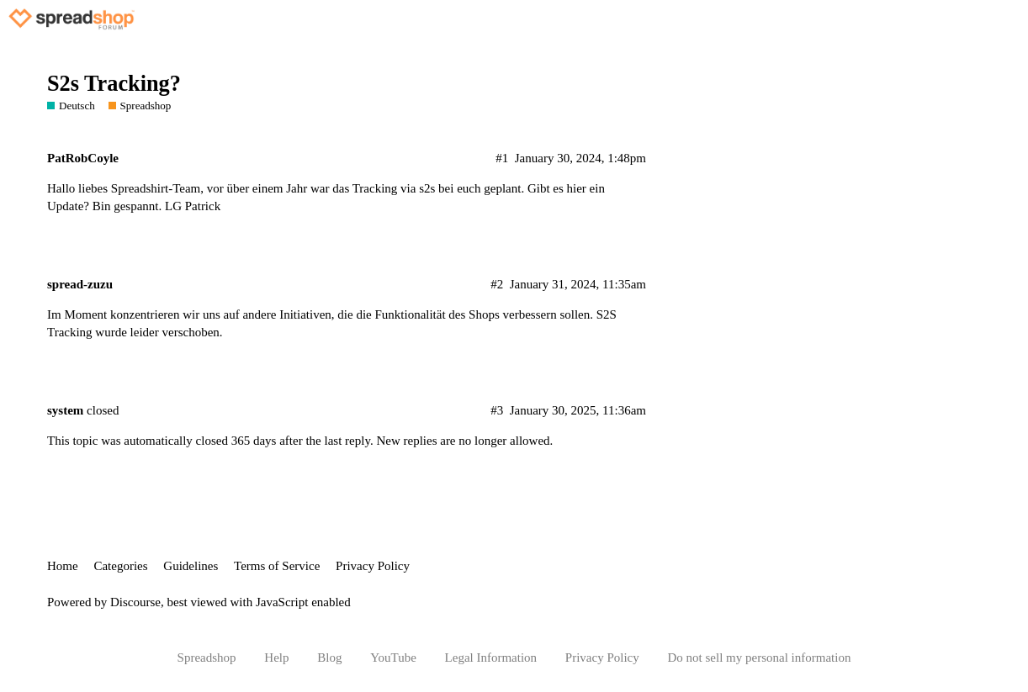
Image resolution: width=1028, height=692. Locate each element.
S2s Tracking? (114, 83)
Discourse (135, 602)
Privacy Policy (373, 566)
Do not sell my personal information (759, 657)
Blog (329, 657)
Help (276, 657)
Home (62, 566)
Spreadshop (207, 657)
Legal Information (491, 657)
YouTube (393, 657)
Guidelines (190, 566)
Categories (120, 566)
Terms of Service (277, 566)
